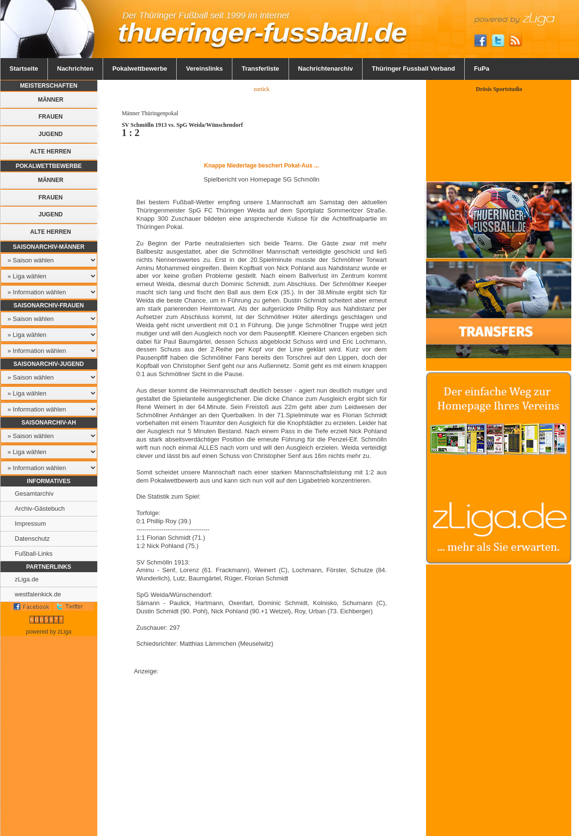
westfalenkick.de (38, 594)
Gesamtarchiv (34, 493)
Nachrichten (75, 68)
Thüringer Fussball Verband (413, 68)
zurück (262, 89)
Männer (50, 99)
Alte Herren (50, 151)
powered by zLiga (48, 631)
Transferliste (260, 68)
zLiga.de (27, 579)
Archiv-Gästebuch (40, 508)
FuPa (481, 68)
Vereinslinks (204, 68)
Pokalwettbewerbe (139, 68)
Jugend (50, 134)
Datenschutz (32, 538)
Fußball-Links (34, 553)
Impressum (30, 523)
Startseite (24, 68)
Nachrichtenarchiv (325, 68)
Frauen (51, 116)
